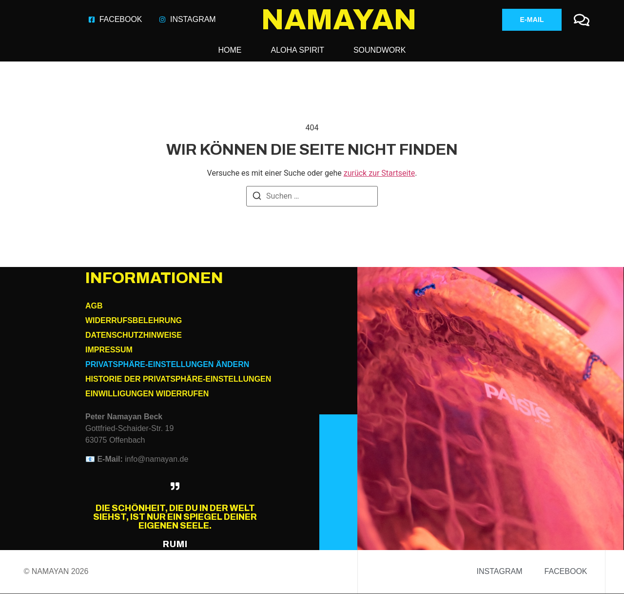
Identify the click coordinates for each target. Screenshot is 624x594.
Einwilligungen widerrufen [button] (147, 393)
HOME (230, 50)
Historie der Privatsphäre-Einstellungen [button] (178, 379)
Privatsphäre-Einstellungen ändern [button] (167, 364)
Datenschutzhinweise (133, 335)
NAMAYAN (339, 19)
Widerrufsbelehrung (133, 320)
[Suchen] (257, 197)
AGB (94, 306)
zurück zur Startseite (379, 173)
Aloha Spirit (297, 50)
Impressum (109, 350)
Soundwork (379, 50)
